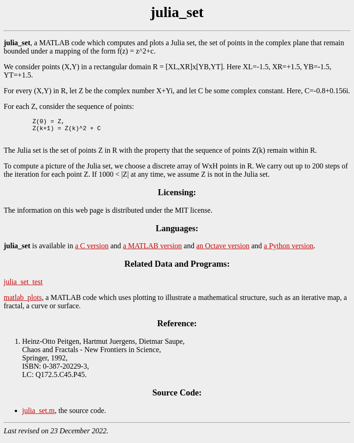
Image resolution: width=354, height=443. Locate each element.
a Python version (288, 250)
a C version (92, 250)
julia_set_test (23, 286)
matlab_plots (23, 301)
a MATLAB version (152, 250)
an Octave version (223, 250)
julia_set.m (38, 415)
